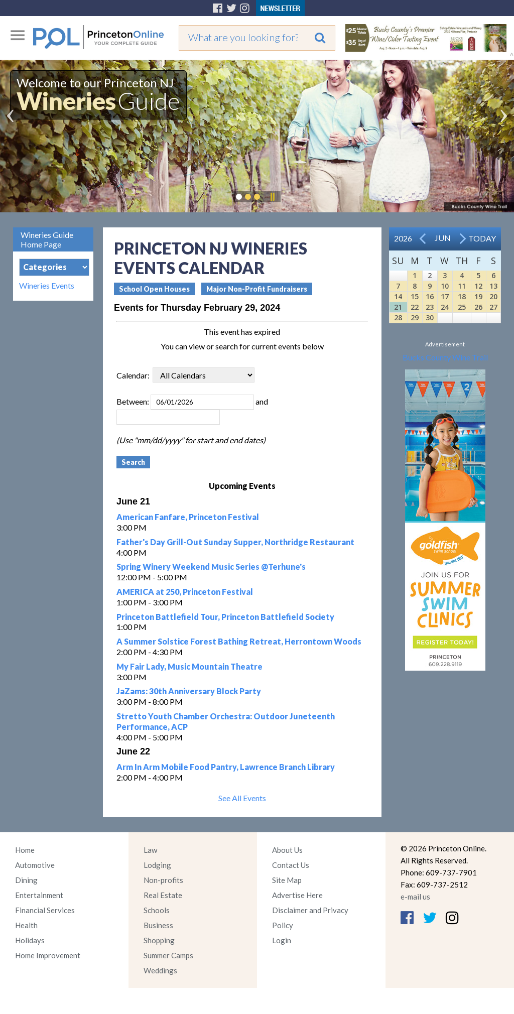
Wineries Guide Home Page (47, 239)
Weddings (160, 970)
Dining (26, 879)
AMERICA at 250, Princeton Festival (184, 591)
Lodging (157, 864)
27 (493, 307)
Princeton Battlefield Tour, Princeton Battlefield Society (225, 616)
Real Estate (163, 895)
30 (430, 317)
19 (478, 296)
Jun (443, 237)
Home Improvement (47, 955)
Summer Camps (168, 955)
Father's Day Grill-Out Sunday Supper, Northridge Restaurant (235, 542)
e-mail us (415, 896)
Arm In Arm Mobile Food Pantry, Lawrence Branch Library (225, 767)
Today (482, 238)
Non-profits (163, 879)
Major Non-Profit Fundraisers (256, 289)
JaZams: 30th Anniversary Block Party (188, 691)
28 (398, 317)
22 (415, 307)
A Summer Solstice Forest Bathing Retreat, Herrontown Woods (238, 641)
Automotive (35, 864)
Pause (272, 196)
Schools (157, 910)
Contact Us (290, 864)
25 (462, 307)
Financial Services (45, 910)
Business (158, 925)
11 (462, 286)
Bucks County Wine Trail (445, 357)
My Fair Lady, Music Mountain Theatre (189, 666)
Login (281, 940)
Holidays (30, 940)
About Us (287, 849)
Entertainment (39, 895)
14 (398, 296)
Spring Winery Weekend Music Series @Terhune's (211, 566)
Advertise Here (297, 895)
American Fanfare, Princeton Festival (187, 517)
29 (415, 317)
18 (462, 296)
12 (478, 286)
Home (25, 849)
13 (493, 286)
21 (398, 307)
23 (430, 307)
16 (430, 296)
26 (478, 307)
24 (445, 307)
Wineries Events (46, 285)
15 (415, 296)
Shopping (159, 940)
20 (493, 296)
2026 (403, 238)
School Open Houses (154, 289)
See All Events (242, 798)
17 (445, 296)
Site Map (287, 879)
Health (26, 925)
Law (150, 849)
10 (445, 286)
